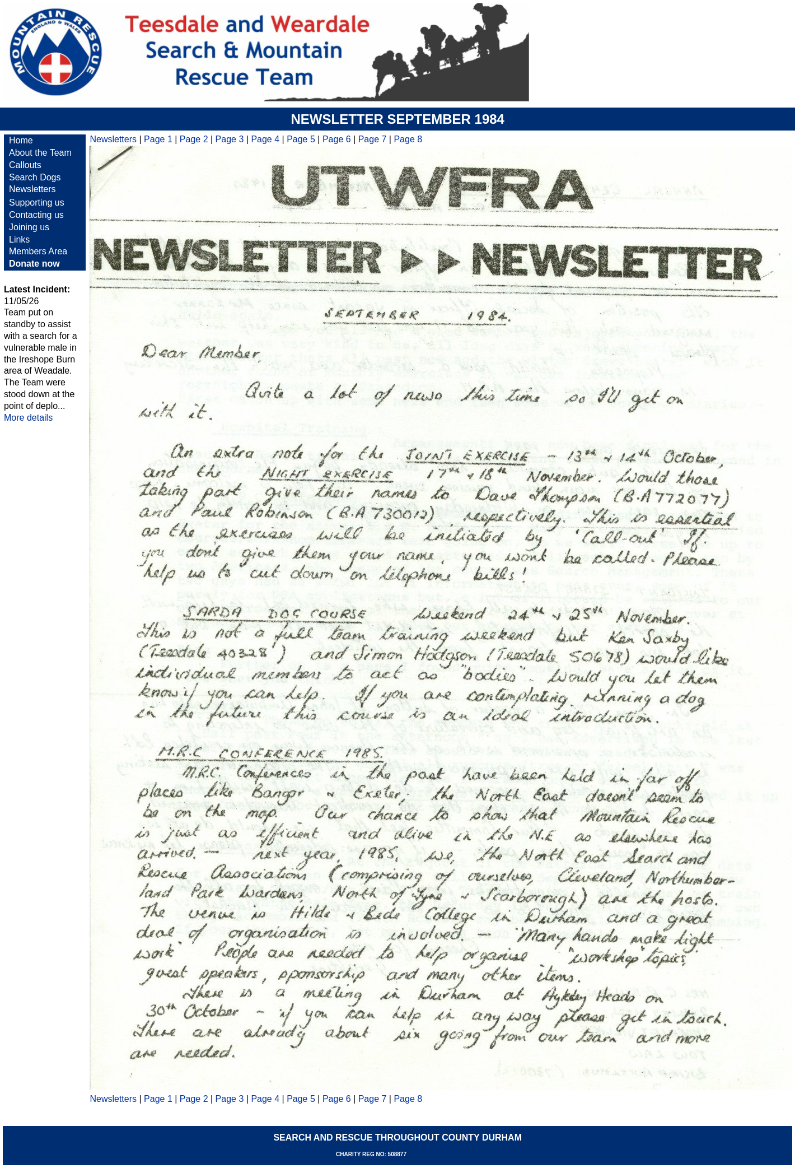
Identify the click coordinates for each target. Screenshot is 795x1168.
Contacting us (36, 215)
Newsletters (32, 189)
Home (21, 140)
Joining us (29, 227)
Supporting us (36, 202)
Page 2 (194, 139)
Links (19, 239)
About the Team (40, 152)
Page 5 (301, 139)
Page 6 (336, 139)
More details (28, 417)
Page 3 (230, 139)
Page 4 (265, 139)
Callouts (25, 165)
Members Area (38, 251)
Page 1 (158, 139)
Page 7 (372, 139)
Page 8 (408, 139)
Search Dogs (35, 177)
